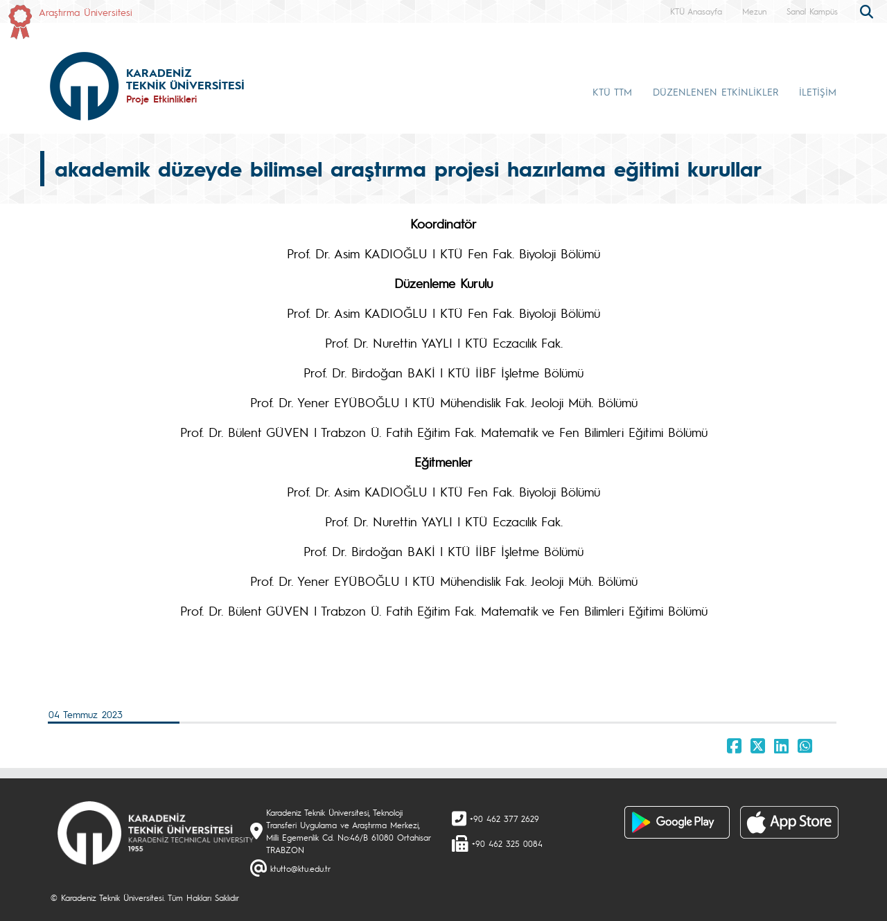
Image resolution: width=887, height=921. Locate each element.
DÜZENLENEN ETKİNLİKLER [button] (715, 91)
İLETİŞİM (817, 91)
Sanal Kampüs (812, 11)
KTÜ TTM (612, 91)
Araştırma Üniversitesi (85, 12)
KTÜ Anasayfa (696, 11)
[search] (868, 10)
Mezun (754, 11)
